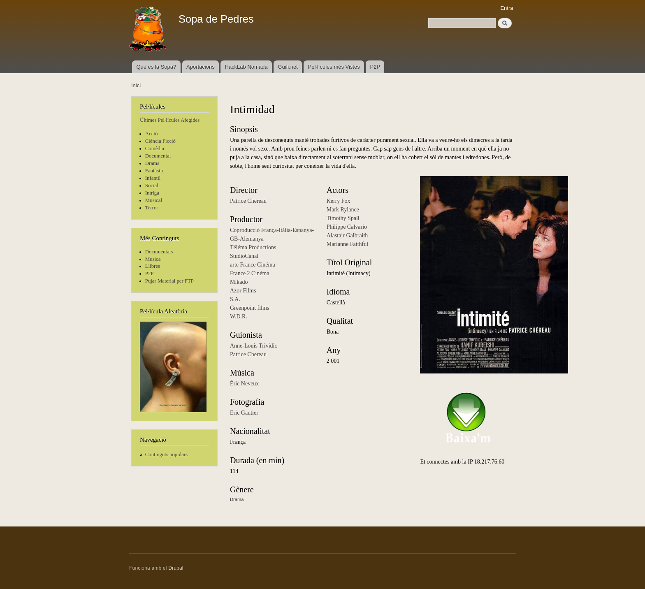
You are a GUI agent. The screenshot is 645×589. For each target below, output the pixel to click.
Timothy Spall (343, 218)
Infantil (153, 178)
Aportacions (200, 67)
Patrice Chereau (248, 201)
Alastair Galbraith (347, 235)
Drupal (175, 568)
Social (151, 185)
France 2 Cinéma (249, 273)
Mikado (239, 282)
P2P (375, 67)
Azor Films (243, 291)
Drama (152, 163)
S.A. (235, 299)
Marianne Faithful (347, 244)
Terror (151, 208)
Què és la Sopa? (156, 67)
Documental (158, 156)
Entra (506, 8)
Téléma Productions (253, 247)
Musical (153, 200)
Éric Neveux (244, 383)
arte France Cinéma (252, 265)
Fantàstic (154, 171)
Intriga (152, 193)
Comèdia (154, 148)
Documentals (159, 252)
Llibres (152, 266)
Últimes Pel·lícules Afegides (170, 120)
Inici (136, 85)
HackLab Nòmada (246, 67)
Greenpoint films (249, 308)
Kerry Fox (338, 201)
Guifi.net (287, 67)
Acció (151, 134)
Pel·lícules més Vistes (334, 67)
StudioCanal (244, 256)
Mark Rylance (343, 209)
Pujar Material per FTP (169, 281)
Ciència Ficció (160, 141)
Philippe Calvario (347, 227)
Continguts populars (166, 454)
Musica (153, 259)
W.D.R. (238, 316)
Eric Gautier (244, 413)
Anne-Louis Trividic (253, 346)
